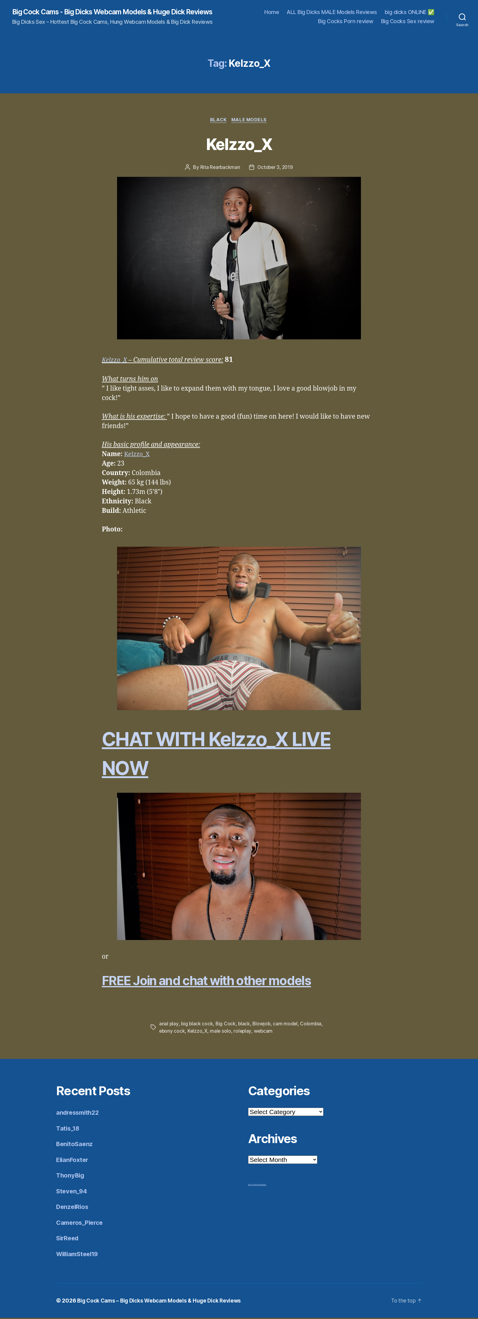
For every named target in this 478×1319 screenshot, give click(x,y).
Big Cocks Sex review (407, 21)
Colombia (313, 1025)
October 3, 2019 (275, 168)
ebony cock (172, 1032)
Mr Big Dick (263, 1186)
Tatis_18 (68, 1129)
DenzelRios (73, 1208)
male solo (222, 1032)
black (245, 1025)
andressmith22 (79, 1113)
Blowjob (263, 1025)
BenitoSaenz (75, 1145)
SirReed (68, 1239)
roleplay (244, 1032)
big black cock (197, 1025)
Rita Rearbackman (219, 168)
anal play (169, 1025)
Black (218, 120)
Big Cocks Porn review (345, 21)
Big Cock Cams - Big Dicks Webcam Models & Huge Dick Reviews (120, 12)
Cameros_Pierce (81, 1223)
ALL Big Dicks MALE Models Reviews (332, 12)
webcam (265, 1032)
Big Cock (226, 1025)
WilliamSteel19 (79, 1255)
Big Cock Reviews (254, 1186)
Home (271, 12)
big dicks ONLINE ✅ (409, 12)
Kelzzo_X (239, 144)
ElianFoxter (73, 1160)
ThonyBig (71, 1176)
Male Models (250, 120)
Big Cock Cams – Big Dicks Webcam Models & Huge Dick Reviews (162, 1302)
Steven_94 (72, 1192)
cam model (287, 1025)
